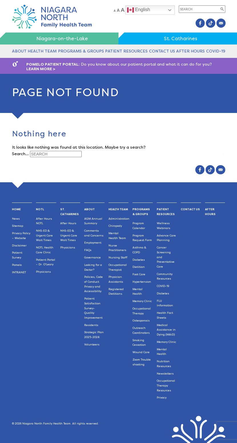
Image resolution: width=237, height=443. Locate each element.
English (138, 10)
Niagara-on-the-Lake (62, 38)
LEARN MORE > (40, 68)
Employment (92, 242)
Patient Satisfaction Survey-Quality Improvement (93, 308)
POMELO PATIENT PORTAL (52, 64)
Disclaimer (19, 245)
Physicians (43, 271)
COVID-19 (215, 51)
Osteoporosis (141, 320)
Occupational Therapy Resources (166, 385)
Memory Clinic (142, 301)
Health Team (42, 51)
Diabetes (138, 259)
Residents (91, 325)
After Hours (190, 51)
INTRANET (19, 272)
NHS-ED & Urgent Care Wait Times (44, 235)
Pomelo (17, 264)
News (16, 218)
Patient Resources (126, 51)
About (19, 51)
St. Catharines (180, 38)
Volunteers (91, 344)
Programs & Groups (81, 51)
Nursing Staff (118, 257)
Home (16, 209)
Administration (119, 218)
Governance (92, 257)
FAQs (87, 250)
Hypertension (141, 281)
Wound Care (141, 352)
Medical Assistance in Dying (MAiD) (166, 329)
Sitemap (17, 225)
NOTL (40, 209)
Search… (20, 153)
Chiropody (115, 225)
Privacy (161, 397)
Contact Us (162, 51)
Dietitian (138, 266)
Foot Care (138, 274)
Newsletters (165, 373)
